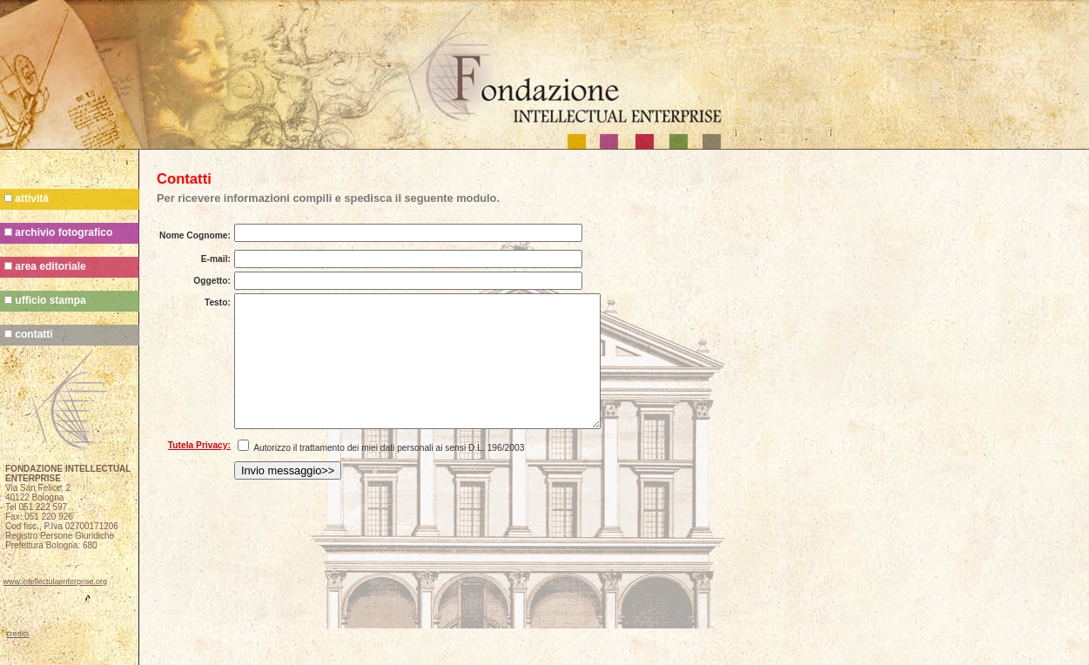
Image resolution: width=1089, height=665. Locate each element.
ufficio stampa (45, 300)
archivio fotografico (58, 232)
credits (18, 633)
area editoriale (45, 266)
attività (26, 198)
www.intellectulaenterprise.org (55, 581)
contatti (28, 334)
